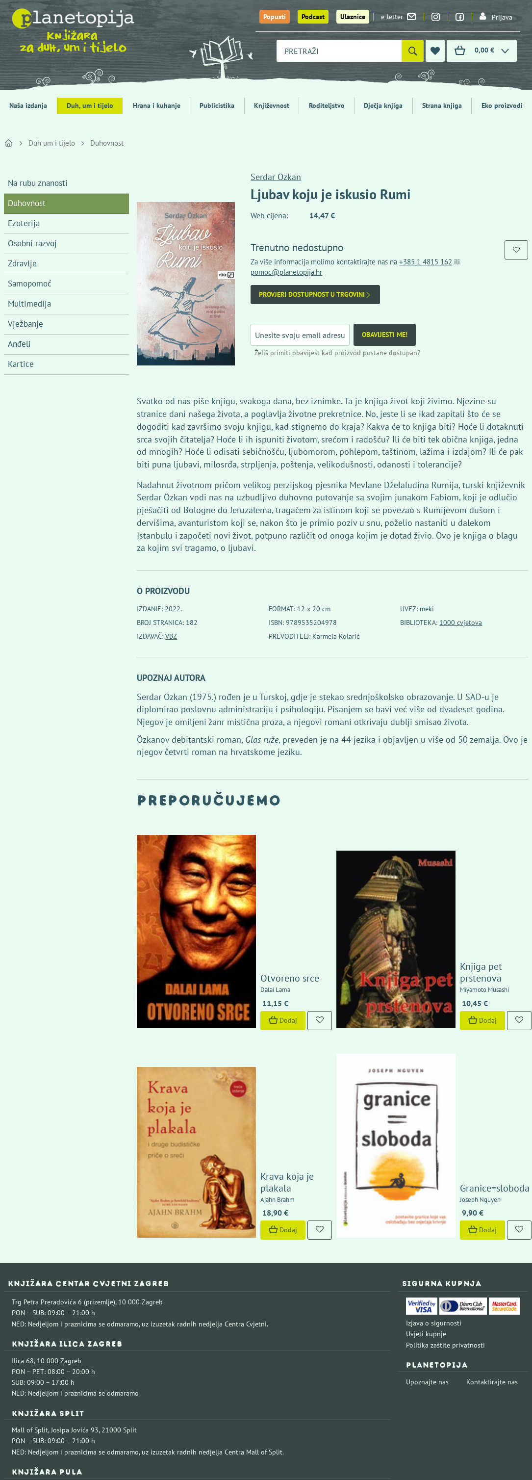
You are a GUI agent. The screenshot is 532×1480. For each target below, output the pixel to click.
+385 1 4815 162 (425, 261)
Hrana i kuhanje (156, 105)
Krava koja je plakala (256, 1025)
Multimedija (29, 303)
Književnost (271, 105)
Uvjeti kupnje (426, 1171)
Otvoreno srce (242, 895)
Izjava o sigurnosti (433, 1160)
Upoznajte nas (427, 1219)
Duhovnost (107, 143)
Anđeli (19, 343)
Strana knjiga (442, 105)
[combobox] (339, 51)
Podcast (313, 16)
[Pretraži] (413, 51)
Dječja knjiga (383, 105)
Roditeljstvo (327, 105)
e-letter (398, 16)
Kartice (21, 364)
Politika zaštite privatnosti (445, 1182)
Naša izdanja (28, 105)
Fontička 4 (27, 1326)
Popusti (274, 16)
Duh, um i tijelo (90, 105)
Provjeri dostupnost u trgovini (315, 294)
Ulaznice (352, 16)
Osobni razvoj (32, 243)
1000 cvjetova (460, 622)
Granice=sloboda (447, 1025)
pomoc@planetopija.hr (286, 272)
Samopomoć (29, 283)
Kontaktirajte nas (492, 1219)
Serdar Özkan (276, 176)
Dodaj (236, 937)
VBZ (171, 636)
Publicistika (217, 105)
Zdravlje (22, 263)
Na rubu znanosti (38, 183)
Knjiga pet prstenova (456, 895)
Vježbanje (25, 323)
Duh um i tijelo (51, 143)
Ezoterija (24, 223)
